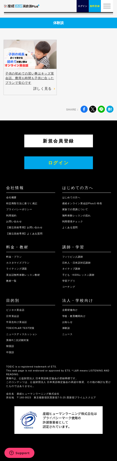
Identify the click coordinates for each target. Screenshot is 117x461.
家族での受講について (75, 209)
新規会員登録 (58, 141)
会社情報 (15, 188)
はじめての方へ (77, 188)
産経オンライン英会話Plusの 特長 (82, 203)
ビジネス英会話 (15, 310)
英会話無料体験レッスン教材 (23, 275)
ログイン (58, 162)
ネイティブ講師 (71, 268)
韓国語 (10, 346)
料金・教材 (17, 247)
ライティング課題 (16, 268)
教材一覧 (11, 280)
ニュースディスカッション (21, 334)
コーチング (68, 286)
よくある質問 (70, 227)
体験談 (66, 328)
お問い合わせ (14, 221)
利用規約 (11, 215)
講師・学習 (73, 247)
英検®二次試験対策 (17, 340)
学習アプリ (68, 280)
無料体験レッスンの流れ (76, 215)
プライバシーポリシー (19, 209)
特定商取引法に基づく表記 (21, 203)
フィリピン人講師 (72, 256)
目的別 (13, 300)
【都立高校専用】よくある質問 (24, 233)
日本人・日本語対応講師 (76, 262)
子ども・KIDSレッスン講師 (78, 275)
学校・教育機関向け (74, 316)
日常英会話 (12, 316)
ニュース (67, 334)
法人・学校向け (77, 300)
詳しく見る (44, 88)
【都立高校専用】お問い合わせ (24, 227)
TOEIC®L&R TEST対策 (20, 328)
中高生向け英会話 (16, 322)
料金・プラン (14, 256)
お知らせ (67, 322)
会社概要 (11, 197)
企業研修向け (70, 310)
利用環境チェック (72, 221)
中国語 (10, 352)
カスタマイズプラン (18, 262)
